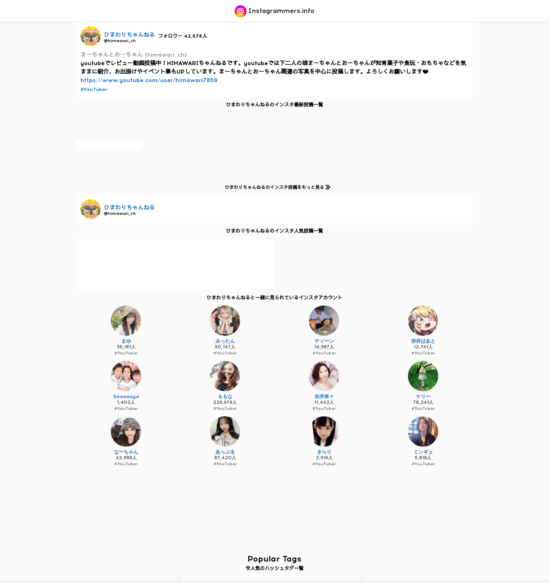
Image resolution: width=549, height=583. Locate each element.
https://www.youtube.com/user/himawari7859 (148, 80)
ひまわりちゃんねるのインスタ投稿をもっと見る (276, 187)
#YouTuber (94, 89)
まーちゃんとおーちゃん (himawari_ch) (133, 54)
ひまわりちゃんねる (129, 35)
